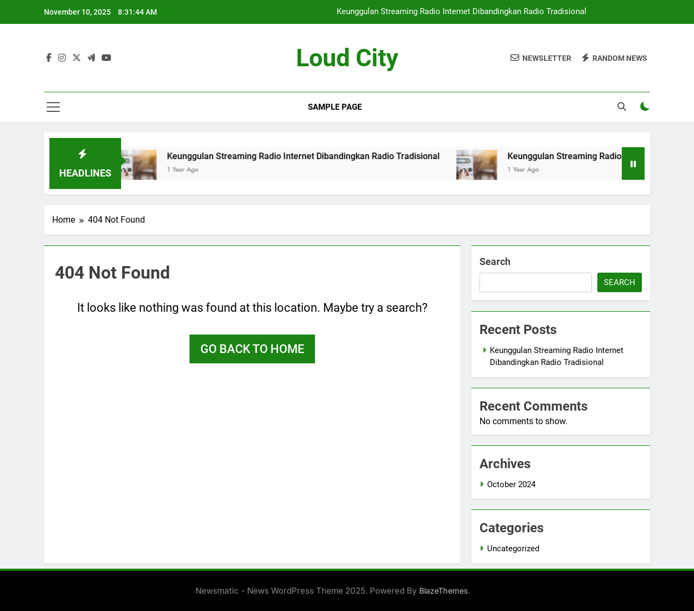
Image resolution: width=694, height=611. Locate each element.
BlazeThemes (443, 590)
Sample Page (335, 107)
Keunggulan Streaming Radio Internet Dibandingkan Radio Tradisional (461, 12)
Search (495, 261)
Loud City (347, 57)
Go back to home (252, 349)
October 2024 (511, 484)
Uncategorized (513, 548)
